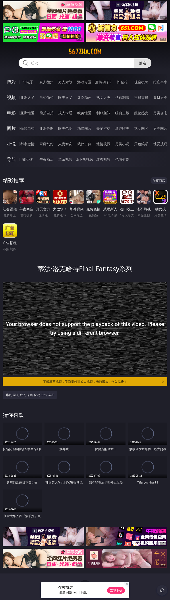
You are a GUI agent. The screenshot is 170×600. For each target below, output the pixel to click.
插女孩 (27, 159)
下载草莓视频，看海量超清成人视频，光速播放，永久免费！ (104, 381)
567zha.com (84, 51)
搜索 (142, 63)
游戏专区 (84, 82)
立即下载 (116, 590)
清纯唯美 (122, 128)
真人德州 (46, 82)
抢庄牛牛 (160, 82)
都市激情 (27, 143)
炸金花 (122, 82)
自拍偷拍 (46, 97)
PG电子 (27, 82)
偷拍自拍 (46, 112)
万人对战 (65, 82)
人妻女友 (65, 143)
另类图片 (160, 128)
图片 (11, 128)
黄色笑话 (141, 143)
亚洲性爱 (27, 112)
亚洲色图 (46, 128)
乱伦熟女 (141, 112)
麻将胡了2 (103, 82)
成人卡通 (65, 112)
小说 (11, 144)
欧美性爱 (84, 112)
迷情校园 (103, 143)
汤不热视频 (84, 159)
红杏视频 (103, 159)
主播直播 (141, 97)
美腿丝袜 (103, 128)
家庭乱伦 (46, 143)
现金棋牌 (141, 82)
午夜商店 (46, 159)
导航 (11, 159)
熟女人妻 (103, 97)
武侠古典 (84, 143)
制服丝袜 (103, 112)
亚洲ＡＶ (27, 97)
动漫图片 (84, 128)
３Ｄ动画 (84, 97)
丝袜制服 (122, 97)
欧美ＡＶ (65, 97)
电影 (11, 113)
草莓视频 (65, 159)
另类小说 (122, 143)
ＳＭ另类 (160, 97)
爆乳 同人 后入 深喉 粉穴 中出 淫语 (30, 395)
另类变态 (160, 112)
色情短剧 (122, 159)
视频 (11, 97)
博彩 (11, 82)
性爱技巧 (160, 143)
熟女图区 (141, 128)
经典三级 (122, 112)
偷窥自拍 (27, 128)
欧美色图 (65, 128)
